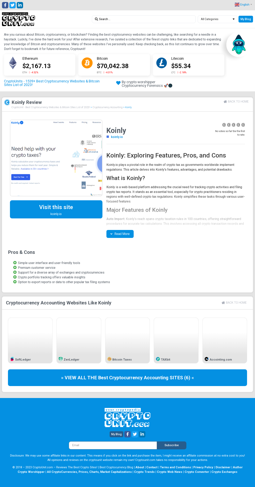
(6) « (189, 377)
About (139, 467)
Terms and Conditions (175, 467)
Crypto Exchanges (224, 472)
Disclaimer (223, 467)
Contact (152, 467)
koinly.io (117, 137)
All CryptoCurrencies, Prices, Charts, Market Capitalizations (89, 472)
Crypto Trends (144, 472)
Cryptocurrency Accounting (107, 107)
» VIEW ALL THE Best (85, 377)
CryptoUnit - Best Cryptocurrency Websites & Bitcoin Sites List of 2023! (50, 107)
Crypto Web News (169, 472)
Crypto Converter (197, 472)
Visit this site (56, 207)
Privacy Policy (203, 467)
